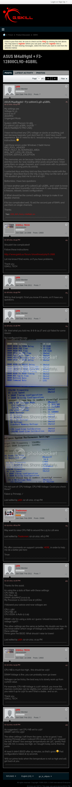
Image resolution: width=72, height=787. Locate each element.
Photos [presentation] (40, 73)
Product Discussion (23, 35)
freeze (21, 214)
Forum (10, 35)
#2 (67, 240)
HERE (46, 547)
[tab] (8, 72)
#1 (67, 102)
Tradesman (21, 510)
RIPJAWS (11, 776)
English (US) (27, 776)
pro (34, 214)
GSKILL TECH (23, 225)
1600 (12, 214)
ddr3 (16, 214)
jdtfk (18, 86)
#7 (66, 665)
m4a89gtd (28, 214)
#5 (66, 526)
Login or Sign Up (59, 2)
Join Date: (20, 94)
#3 (66, 293)
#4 (66, 326)
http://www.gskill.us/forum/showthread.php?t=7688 (29, 254)
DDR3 (35, 35)
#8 (66, 725)
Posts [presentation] (8, 73)
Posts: (36, 94)
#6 (66, 581)
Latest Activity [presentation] (24, 73)
